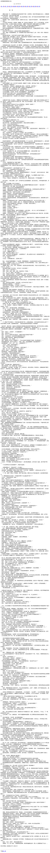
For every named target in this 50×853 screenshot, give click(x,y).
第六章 (22, 6)
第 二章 (6, 6)
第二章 (4, 851)
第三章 (10, 6)
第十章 (38, 6)
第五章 (18, 6)
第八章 (30, 6)
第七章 (26, 6)
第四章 (14, 6)
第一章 (2, 6)
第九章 (34, 6)
